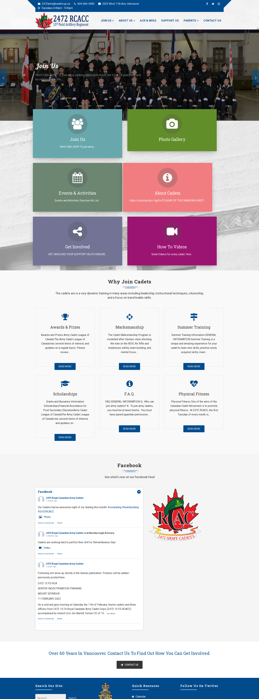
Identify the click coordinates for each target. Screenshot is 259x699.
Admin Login (216, 693)
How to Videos (195, 193)
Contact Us (212, 20)
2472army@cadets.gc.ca (54, 3)
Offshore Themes (112, 693)
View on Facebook (46, 473)
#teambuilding (130, 457)
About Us (126, 20)
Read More (65, 317)
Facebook (45, 442)
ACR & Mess (148, 20)
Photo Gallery (129, 139)
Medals (140, 654)
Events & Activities (195, 139)
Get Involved (129, 193)
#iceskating (114, 457)
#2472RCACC (46, 462)
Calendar (141, 647)
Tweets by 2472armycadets (196, 646)
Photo (44, 467)
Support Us (170, 20)
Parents (190, 20)
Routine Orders (144, 668)
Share (59, 473)
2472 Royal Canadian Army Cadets (65, 448)
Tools (139, 661)
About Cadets (63, 193)
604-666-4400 (84, 3)
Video (44, 498)
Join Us (106, 20)
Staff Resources (145, 675)
